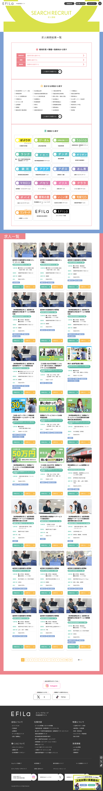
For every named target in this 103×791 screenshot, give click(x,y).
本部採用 (36, 763)
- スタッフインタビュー (17, 747)
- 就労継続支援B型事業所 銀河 (42, 736)
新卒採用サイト (57, 763)
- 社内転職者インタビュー (18, 752)
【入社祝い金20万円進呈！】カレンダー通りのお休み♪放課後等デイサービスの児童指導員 (51, 365)
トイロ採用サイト (81, 763)
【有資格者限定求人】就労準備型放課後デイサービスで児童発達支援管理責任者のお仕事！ (23, 518)
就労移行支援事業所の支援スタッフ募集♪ (51, 261)
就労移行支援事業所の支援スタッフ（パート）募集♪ (23, 261)
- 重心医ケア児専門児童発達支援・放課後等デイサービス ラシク (51, 731)
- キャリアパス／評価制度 (79, 733)
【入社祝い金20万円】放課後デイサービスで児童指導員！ (51, 466)
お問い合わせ (38, 769)
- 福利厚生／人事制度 (78, 728)
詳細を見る (17, 287)
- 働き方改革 (76, 736)
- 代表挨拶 (14, 728)
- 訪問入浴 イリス (39, 744)
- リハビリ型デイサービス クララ (43, 747)
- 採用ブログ (76, 750)
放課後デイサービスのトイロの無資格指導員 (51, 416)
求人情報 (83, 785)
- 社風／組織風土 (15, 736)
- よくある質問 (77, 747)
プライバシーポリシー (58, 769)
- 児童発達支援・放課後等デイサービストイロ (46, 728)
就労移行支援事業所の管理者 (77, 260)
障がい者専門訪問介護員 (76, 363)
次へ (79, 660)
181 (70, 660)
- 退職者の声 (14, 750)
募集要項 (69, 3)
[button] (56, 55)
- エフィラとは (15, 725)
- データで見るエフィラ (17, 733)
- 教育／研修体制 (77, 731)
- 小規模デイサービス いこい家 (42, 750)
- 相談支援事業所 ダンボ (40, 733)
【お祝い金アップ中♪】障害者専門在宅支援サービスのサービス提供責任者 (23, 417)
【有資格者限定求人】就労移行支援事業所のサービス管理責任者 (23, 364)
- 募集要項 (75, 752)
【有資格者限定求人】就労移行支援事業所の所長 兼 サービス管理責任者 (23, 312)
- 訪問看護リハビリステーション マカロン (45, 742)
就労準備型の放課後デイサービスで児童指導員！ (51, 517)
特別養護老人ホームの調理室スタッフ (78, 466)
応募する (28, 287)
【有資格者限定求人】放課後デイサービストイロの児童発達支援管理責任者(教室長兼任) (78, 417)
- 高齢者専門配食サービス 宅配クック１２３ (46, 752)
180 (66, 660)
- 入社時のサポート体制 (79, 725)
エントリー (91, 3)
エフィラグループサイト (18, 769)
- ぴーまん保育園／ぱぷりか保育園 (43, 725)
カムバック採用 (15, 763)
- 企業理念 (14, 731)
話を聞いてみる (80, 3)
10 (62, 660)
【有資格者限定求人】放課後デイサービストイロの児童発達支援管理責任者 (23, 467)
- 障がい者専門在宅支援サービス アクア (44, 739)
